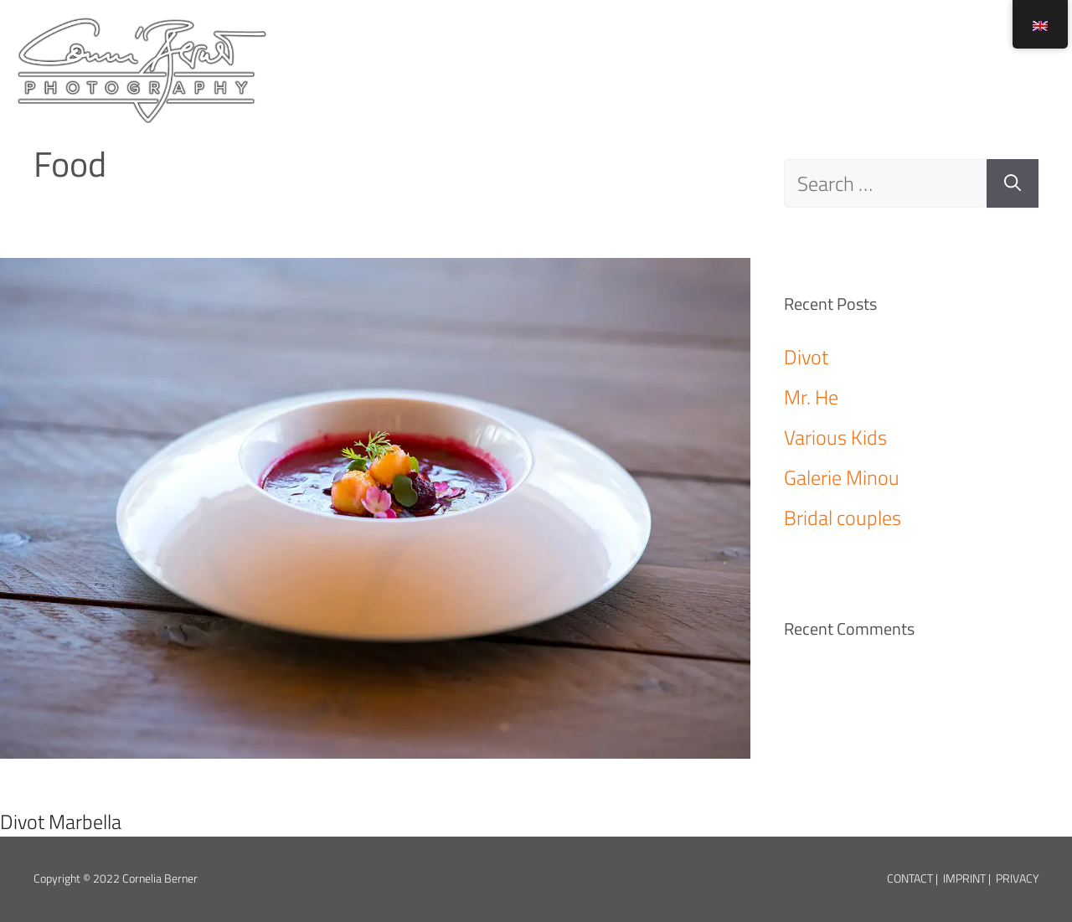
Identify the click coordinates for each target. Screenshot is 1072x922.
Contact (910, 878)
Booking (941, 42)
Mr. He (811, 397)
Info (837, 42)
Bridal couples (842, 517)
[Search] (1012, 183)
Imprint (964, 878)
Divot (806, 357)
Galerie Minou (841, 477)
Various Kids (835, 437)
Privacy (1017, 878)
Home (646, 42)
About (744, 42)
